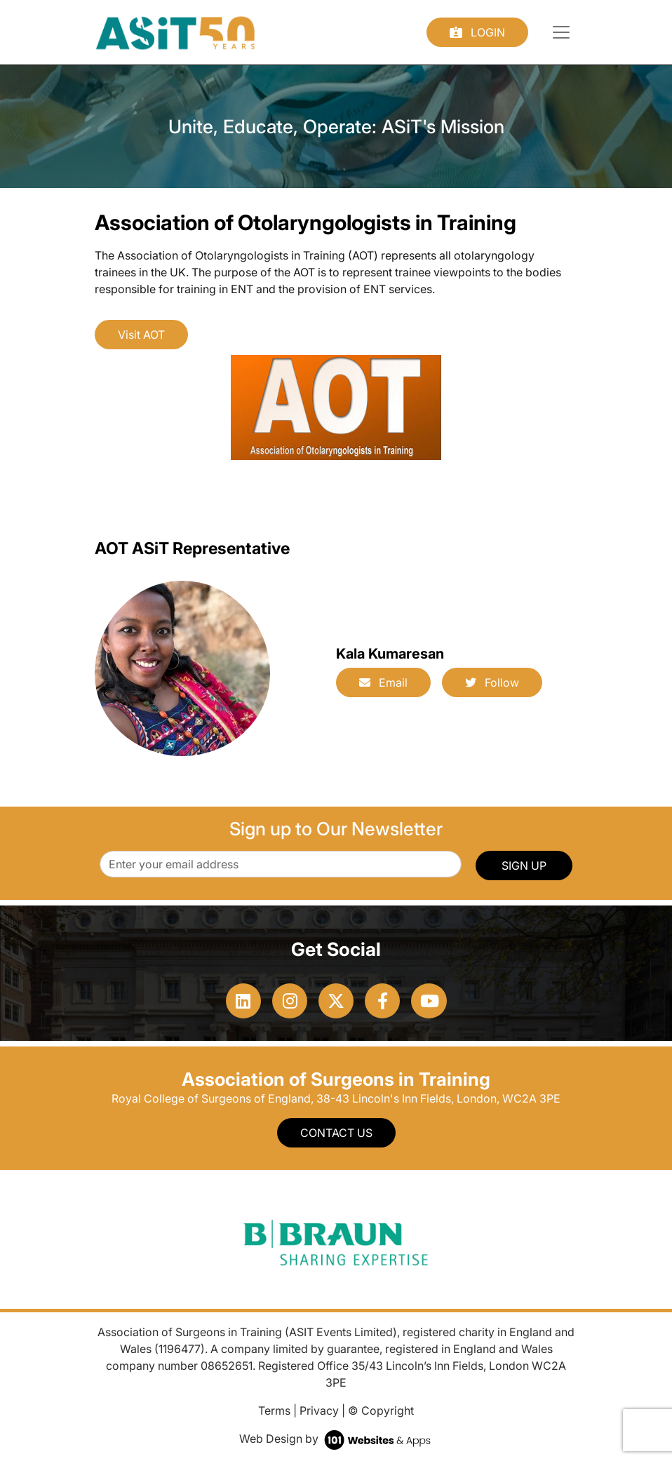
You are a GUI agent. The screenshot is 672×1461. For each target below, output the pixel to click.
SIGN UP (524, 866)
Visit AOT (141, 335)
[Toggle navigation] (561, 32)
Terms (274, 1410)
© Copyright (381, 1410)
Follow (492, 682)
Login (477, 32)
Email (383, 682)
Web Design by (336, 1439)
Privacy (319, 1410)
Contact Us (336, 1133)
